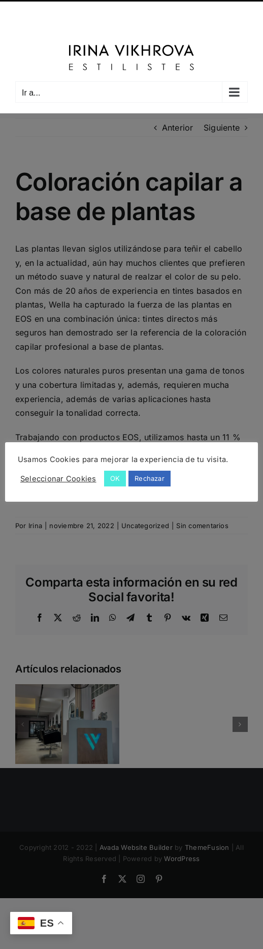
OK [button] (115, 478)
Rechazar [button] (150, 478)
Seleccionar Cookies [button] (58, 478)
